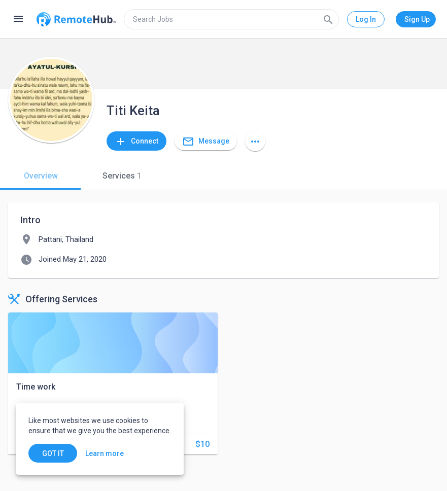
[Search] (328, 19)
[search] (231, 19)
